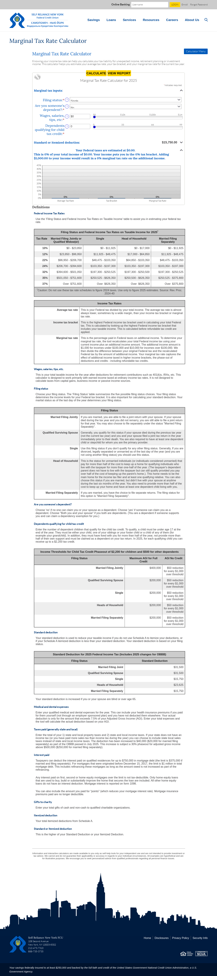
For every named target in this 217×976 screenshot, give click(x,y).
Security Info (200, 938)
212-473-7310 (35, 948)
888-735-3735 (35, 951)
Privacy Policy (180, 938)
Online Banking (120, 4)
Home (147, 938)
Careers (172, 20)
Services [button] (129, 20)
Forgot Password (199, 4)
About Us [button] (192, 20)
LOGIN (175, 4)
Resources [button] (151, 20)
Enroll (185, 4)
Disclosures (162, 938)
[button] (108, 90)
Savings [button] (93, 20)
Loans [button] (111, 20)
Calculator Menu (196, 51)
